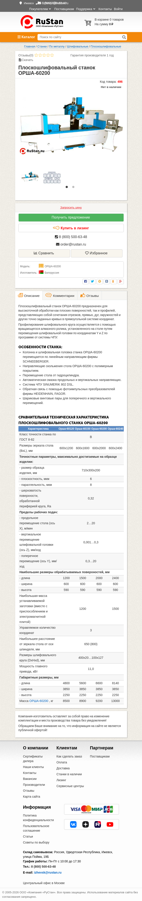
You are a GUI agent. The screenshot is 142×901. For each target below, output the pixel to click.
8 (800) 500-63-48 (71, 237)
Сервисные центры (70, 786)
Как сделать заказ (69, 756)
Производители (34, 784)
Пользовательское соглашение (36, 828)
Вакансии (30, 779)
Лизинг (61, 780)
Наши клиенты (33, 767)
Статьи (28, 836)
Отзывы (28, 790)
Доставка (63, 768)
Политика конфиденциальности (38, 818)
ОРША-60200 (38, 701)
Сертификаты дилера (33, 759)
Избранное (96, 253)
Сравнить (44, 253)
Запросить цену (71, 207)
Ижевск (29, 3)
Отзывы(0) (25, 55)
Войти (118, 9)
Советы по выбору (36, 842)
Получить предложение (71, 217)
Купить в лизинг (71, 228)
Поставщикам (64, 9)
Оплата (61, 762)
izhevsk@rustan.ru (47, 872)
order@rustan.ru (71, 244)
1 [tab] (68, 188)
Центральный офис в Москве (44, 883)
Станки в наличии (69, 774)
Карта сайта (31, 796)
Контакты (105, 9)
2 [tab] (74, 188)
